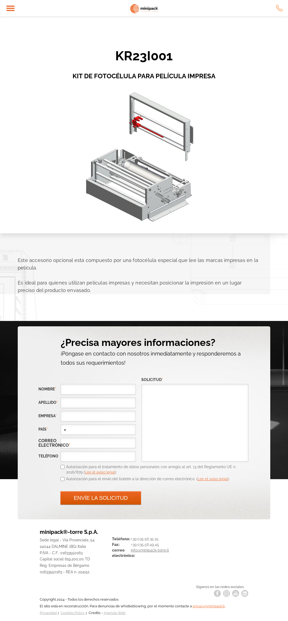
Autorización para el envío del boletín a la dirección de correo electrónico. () (147, 479)
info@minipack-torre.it (150, 550)
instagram (226, 593)
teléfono (48, 456)
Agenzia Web (114, 613)
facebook (217, 593)
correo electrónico (49, 443)
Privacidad (48, 613)
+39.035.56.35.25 (145, 539)
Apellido (48, 402)
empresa (47, 416)
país (43, 429)
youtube (235, 593)
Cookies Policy (73, 613)
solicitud (152, 380)
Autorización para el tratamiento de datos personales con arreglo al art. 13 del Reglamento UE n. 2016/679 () (151, 469)
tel (279, 8)
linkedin (244, 593)
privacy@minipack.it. (209, 606)
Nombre (47, 389)
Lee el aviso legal (100, 472)
